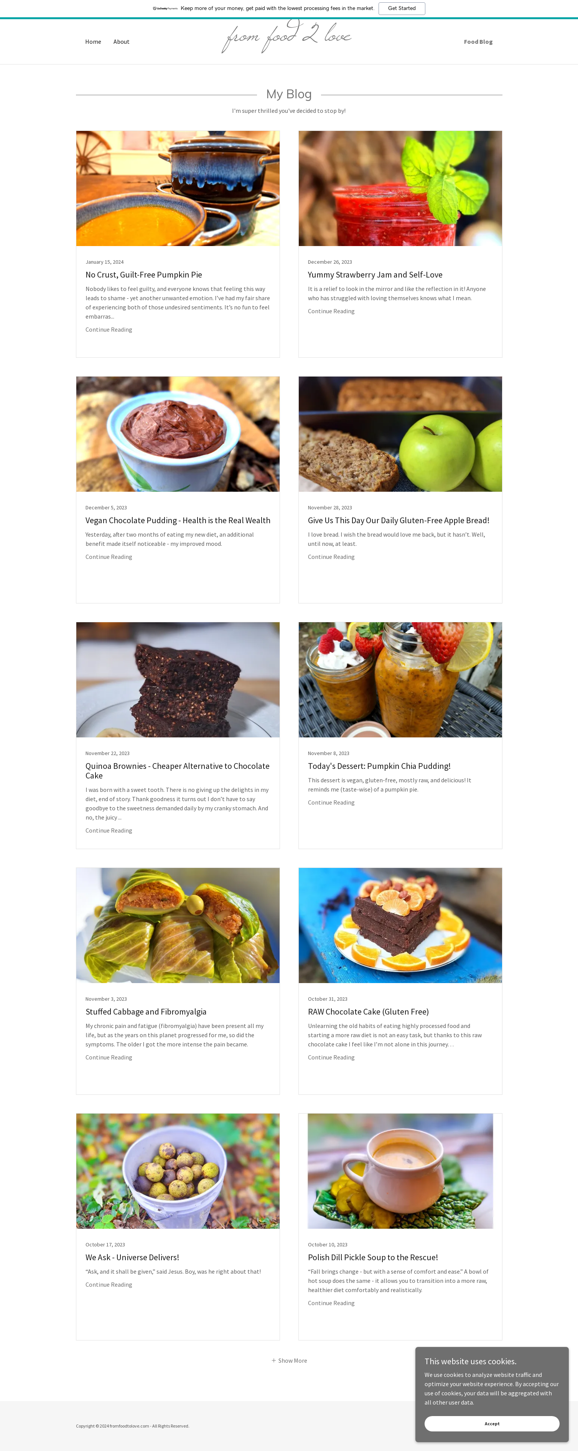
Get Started (402, 8)
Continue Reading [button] (109, 329)
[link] (289, 38)
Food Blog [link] (478, 41)
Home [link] (93, 41)
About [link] (122, 41)
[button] (289, 1360)
